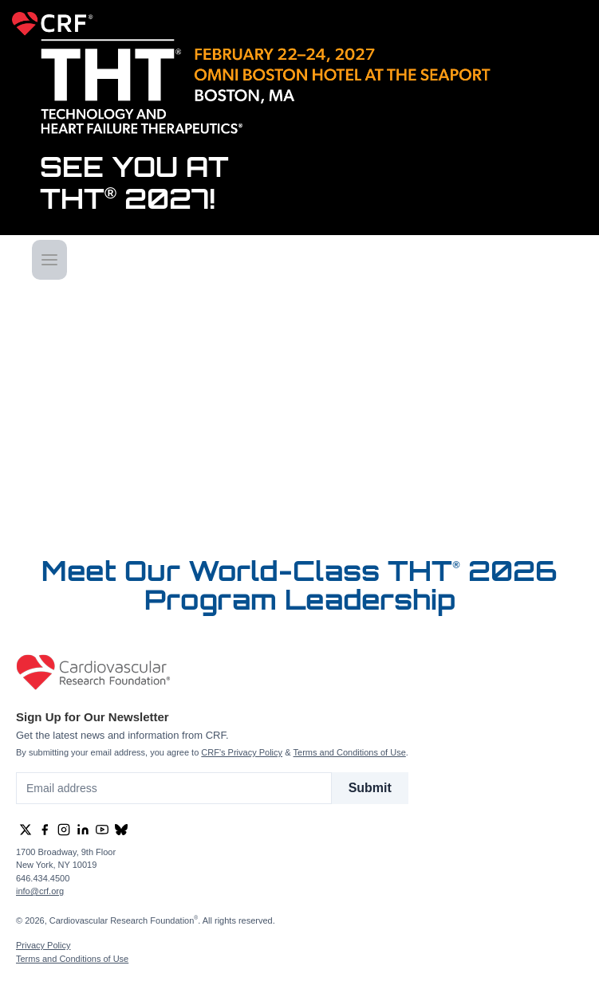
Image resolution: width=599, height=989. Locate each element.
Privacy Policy (43, 945)
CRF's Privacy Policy (241, 752)
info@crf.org (40, 891)
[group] (25, 829)
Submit (370, 788)
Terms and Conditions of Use (350, 752)
